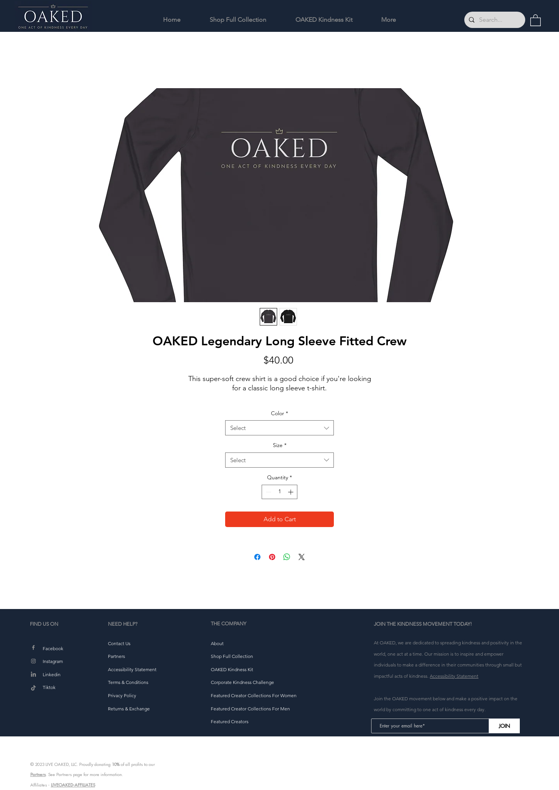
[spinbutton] (279, 492)
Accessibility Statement (454, 676)
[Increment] (291, 492)
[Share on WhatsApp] (287, 557)
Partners (38, 774)
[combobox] (279, 427)
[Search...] (494, 20)
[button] (535, 20)
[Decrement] (268, 492)
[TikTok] (33, 688)
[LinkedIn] (33, 675)
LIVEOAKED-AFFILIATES (73, 785)
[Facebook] (33, 647)
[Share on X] (301, 557)
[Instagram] (33, 661)
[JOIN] (504, 726)
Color (279, 413)
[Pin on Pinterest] (272, 557)
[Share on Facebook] (257, 557)
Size (279, 445)
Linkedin (52, 674)
